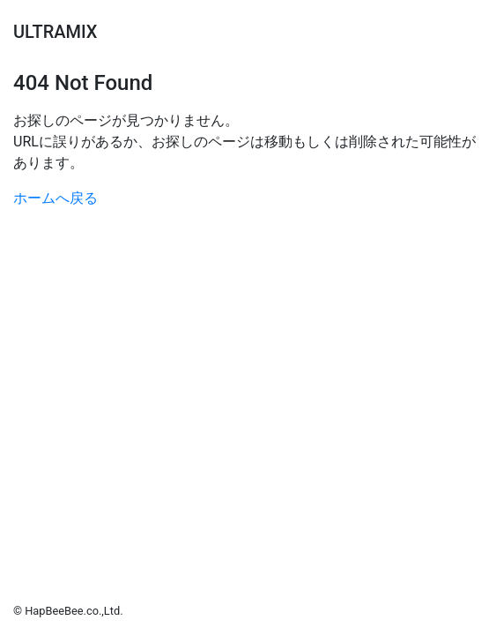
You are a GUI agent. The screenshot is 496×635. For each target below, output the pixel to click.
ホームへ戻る (55, 198)
